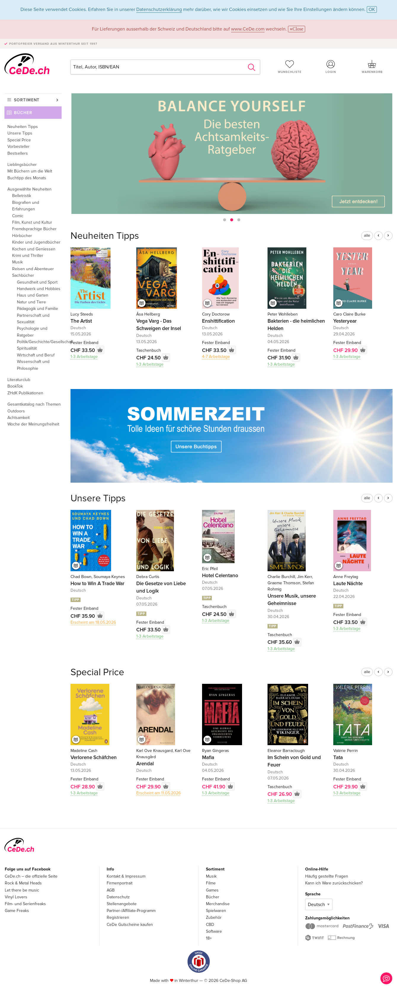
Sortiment (26, 100)
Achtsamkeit (18, 417)
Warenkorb (372, 67)
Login (330, 67)
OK (372, 9)
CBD (210, 924)
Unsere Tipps (19, 133)
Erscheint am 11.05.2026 (158, 793)
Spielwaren (216, 910)
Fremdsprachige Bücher (34, 228)
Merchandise (218, 903)
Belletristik (21, 195)
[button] (224, 220)
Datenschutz (118, 897)
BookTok (15, 386)
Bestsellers (17, 153)
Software (214, 931)
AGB (111, 890)
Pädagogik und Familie (37, 308)
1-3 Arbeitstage (84, 356)
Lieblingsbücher (22, 164)
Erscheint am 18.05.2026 (93, 622)
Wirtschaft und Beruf (36, 355)
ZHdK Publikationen (25, 393)
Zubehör (214, 917)
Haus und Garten (32, 295)
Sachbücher (23, 275)
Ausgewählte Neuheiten (29, 189)
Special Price (19, 140)
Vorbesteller (18, 146)
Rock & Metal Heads (23, 883)
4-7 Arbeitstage (216, 356)
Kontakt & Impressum (126, 876)
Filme (211, 883)
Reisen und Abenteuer (33, 268)
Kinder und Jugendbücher (36, 242)
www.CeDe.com (248, 29)
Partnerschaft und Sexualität (33, 318)
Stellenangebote (122, 903)
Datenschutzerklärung (159, 9)
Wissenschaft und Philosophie (33, 365)
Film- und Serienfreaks (25, 903)
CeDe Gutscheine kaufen (130, 924)
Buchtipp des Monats (26, 177)
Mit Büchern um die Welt (29, 171)
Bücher (23, 112)
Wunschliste (289, 67)
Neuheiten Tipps (22, 126)
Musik (17, 262)
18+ (209, 938)
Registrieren (118, 917)
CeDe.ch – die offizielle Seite (31, 876)
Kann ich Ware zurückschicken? (334, 883)
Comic (17, 215)
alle (367, 235)
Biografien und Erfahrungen (25, 206)
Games (212, 890)
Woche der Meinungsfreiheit (33, 424)
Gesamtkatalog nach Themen (34, 404)
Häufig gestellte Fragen (326, 876)
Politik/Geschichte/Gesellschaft (39, 341)
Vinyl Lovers (16, 897)
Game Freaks (17, 910)
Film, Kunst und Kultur (32, 222)
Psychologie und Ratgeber (32, 331)
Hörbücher (22, 235)
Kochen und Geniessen (33, 249)
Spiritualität (27, 348)
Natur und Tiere (31, 302)
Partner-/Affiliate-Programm (131, 910)
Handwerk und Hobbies (38, 288)
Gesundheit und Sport (37, 282)
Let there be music (22, 890)
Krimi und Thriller (27, 255)
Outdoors (16, 411)
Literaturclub (18, 379)
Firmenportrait (119, 883)
